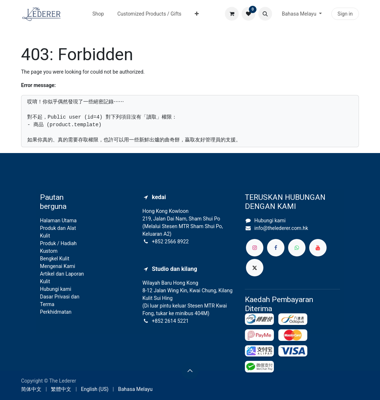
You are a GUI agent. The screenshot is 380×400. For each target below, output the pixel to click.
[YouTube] (318, 247)
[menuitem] (98, 14)
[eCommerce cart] (232, 14)
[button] (265, 14)
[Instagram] (254, 247)
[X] (254, 267)
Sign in (345, 14)
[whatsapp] (297, 247)
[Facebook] (275, 247)
